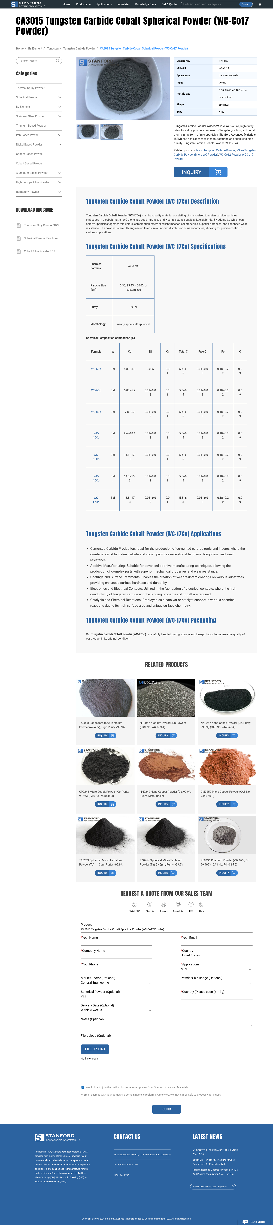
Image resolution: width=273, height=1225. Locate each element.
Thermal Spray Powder (30, 88)
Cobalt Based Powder (29, 163)
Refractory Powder (27, 191)
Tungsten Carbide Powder (79, 48)
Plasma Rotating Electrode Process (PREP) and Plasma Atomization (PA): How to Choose (215, 1172)
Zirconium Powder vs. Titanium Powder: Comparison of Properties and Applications (214, 1162)
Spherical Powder (27, 97)
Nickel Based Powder (29, 144)
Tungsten (53, 48)
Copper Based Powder (29, 154)
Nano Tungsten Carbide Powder (215, 150)
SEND (166, 1109)
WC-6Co (96, 390)
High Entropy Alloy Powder (32, 182)
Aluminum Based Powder (31, 173)
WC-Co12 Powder (230, 154)
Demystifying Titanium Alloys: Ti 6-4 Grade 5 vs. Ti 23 (215, 1151)
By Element (35, 48)
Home (19, 48)
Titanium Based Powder (31, 125)
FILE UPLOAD (95, 1047)
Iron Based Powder (27, 135)
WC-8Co (96, 412)
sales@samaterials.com (126, 1164)
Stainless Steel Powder (30, 116)
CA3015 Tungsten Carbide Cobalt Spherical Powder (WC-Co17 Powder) (144, 48)
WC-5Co (96, 369)
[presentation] (107, 1068)
